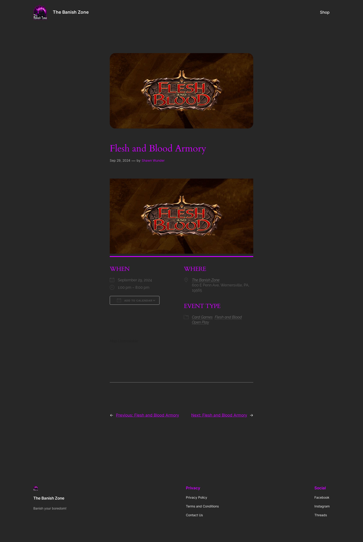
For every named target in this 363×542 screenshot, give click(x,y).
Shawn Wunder (153, 160)
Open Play (200, 322)
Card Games (202, 317)
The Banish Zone (71, 12)
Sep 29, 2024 (120, 160)
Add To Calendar (134, 300)
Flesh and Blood (228, 317)
